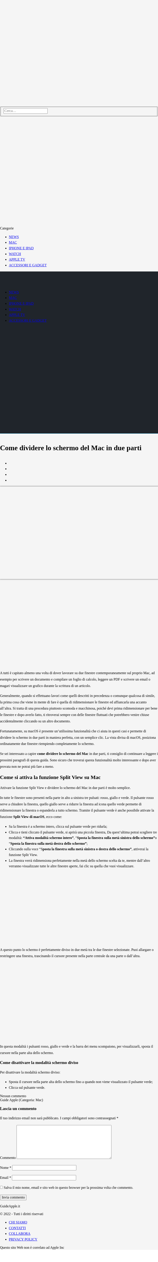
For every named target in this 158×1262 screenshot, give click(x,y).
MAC (13, 242)
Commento (8, 1158)
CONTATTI (17, 1228)
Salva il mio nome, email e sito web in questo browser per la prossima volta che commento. (68, 1187)
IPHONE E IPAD (21, 248)
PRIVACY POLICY (23, 1239)
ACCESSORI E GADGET (28, 265)
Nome (5, 1168)
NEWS (14, 237)
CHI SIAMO (18, 1222)
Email (5, 1177)
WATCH (15, 254)
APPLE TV (17, 259)
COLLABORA (19, 1233)
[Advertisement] (41, 624)
